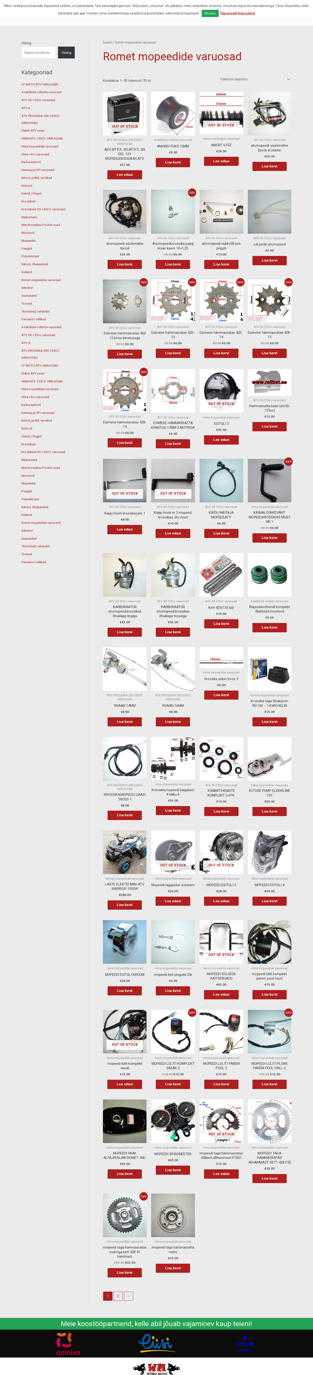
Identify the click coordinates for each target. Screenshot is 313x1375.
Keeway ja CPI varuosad (39, 170)
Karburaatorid (31, 162)
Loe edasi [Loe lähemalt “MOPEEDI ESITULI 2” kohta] (221, 901)
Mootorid (28, 233)
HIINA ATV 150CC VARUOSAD (44, 138)
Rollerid (27, 272)
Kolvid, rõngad (32, 193)
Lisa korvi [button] (173, 162)
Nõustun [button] (210, 13)
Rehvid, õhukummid (36, 264)
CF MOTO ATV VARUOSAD (41, 84)
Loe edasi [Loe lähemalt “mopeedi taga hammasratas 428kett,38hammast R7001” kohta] (221, 1174)
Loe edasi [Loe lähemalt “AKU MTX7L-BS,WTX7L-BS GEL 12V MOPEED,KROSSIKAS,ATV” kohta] (125, 175)
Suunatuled (29, 295)
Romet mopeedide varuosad (43, 280)
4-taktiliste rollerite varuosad (43, 92)
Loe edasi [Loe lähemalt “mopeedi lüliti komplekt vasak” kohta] (125, 1084)
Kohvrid (27, 186)
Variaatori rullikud (34, 319)
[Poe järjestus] (254, 79)
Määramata (30, 217)
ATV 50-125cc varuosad (39, 100)
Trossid (27, 303)
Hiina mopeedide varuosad (41, 146)
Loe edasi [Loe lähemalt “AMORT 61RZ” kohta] (221, 161)
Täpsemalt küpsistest (237, 13)
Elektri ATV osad (34, 130)
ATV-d (26, 108)
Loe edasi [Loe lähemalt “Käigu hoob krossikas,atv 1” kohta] (125, 529)
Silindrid (27, 288)
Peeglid (26, 248)
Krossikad (29, 201)
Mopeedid (28, 240)
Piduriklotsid (30, 256)
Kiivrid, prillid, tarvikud (37, 178)
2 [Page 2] (118, 1296)
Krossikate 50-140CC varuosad (45, 209)
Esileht (107, 42)
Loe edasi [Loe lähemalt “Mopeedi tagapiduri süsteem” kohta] (173, 901)
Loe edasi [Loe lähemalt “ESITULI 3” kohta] (221, 440)
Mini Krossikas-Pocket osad (42, 225)
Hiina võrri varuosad (36, 154)
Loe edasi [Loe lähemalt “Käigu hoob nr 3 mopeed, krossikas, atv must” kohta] (173, 533)
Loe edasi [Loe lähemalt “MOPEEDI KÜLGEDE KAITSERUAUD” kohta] (221, 994)
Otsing (26, 43)
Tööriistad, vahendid (36, 311)
